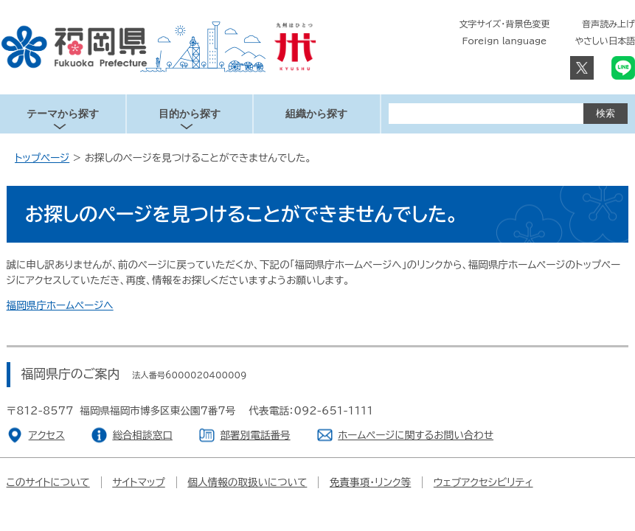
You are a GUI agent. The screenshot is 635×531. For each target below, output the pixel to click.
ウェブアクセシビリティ (483, 482)
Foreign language (504, 40)
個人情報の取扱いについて (247, 482)
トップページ (42, 158)
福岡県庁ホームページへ (60, 305)
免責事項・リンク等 (370, 482)
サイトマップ (138, 482)
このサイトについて (48, 482)
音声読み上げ (608, 23)
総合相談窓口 (142, 435)
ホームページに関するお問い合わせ (415, 435)
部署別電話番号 (255, 435)
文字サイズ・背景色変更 (504, 23)
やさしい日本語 (605, 40)
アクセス (47, 435)
